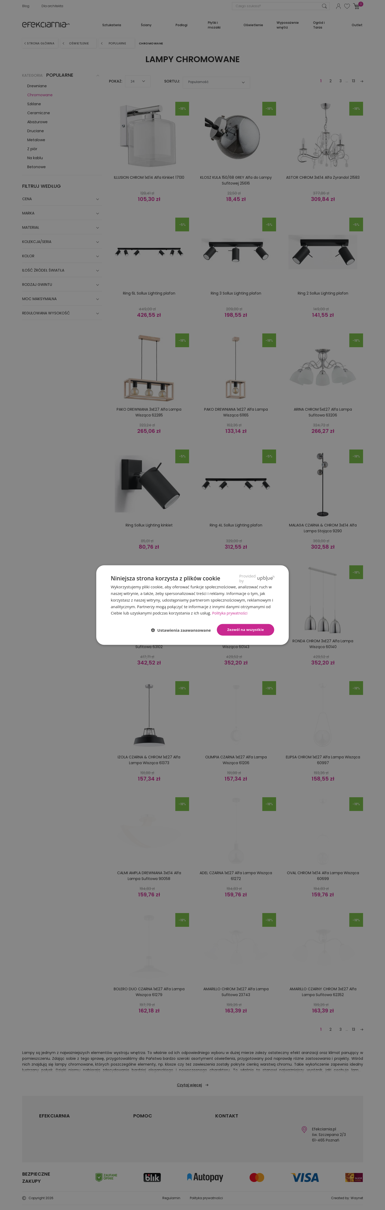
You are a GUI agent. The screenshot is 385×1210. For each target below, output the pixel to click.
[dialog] (192, 605)
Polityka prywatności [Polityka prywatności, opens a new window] (231, 613)
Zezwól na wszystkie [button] (245, 629)
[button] (183, 630)
